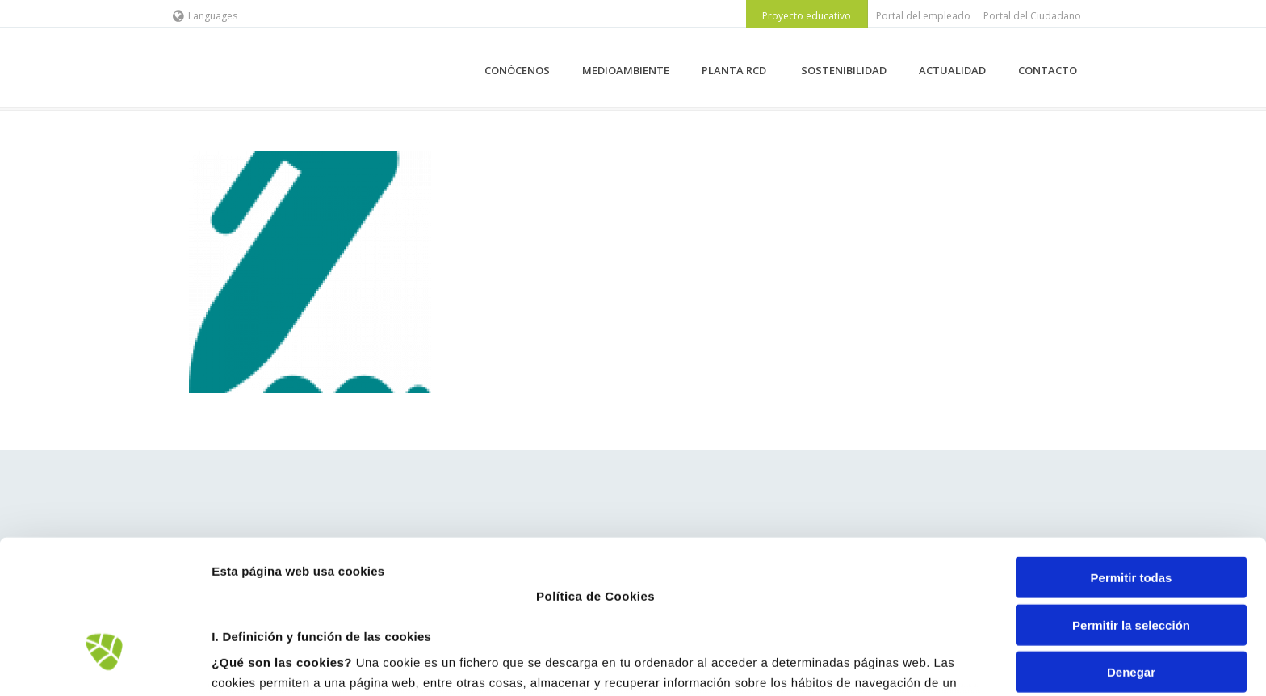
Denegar (1131, 554)
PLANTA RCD (735, 70)
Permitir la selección (1131, 507)
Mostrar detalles (867, 664)
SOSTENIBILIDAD (844, 70)
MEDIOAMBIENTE (625, 70)
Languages (205, 16)
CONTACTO (1047, 70)
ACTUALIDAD (952, 70)
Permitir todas (1131, 460)
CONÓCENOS (517, 70)
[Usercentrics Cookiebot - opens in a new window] (104, 664)
